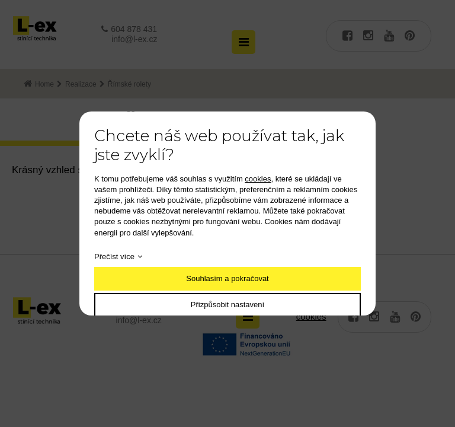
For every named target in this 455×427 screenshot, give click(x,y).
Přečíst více (114, 256)
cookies (258, 178)
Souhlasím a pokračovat (227, 278)
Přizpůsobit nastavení (227, 304)
